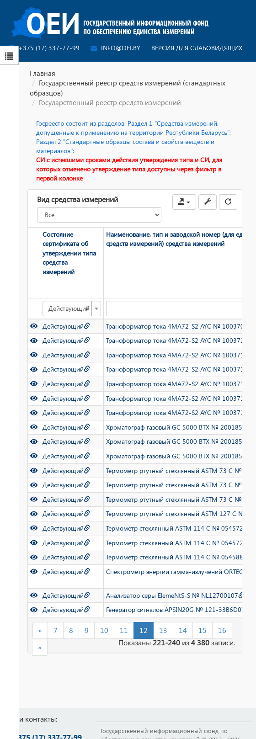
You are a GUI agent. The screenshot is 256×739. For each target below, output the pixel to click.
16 (222, 630)
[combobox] (72, 308)
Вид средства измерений (77, 199)
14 (183, 630)
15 (202, 630)
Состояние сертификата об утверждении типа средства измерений (69, 253)
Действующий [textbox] (69, 308)
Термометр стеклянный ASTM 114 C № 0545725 (179, 542)
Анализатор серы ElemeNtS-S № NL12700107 (175, 595)
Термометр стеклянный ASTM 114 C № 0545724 (179, 528)
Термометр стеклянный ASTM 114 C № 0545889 (179, 557)
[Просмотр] (33, 326)
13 (163, 630)
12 (143, 630)
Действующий (66, 326)
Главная (42, 73)
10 (104, 630)
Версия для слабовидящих (196, 47)
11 (124, 630)
